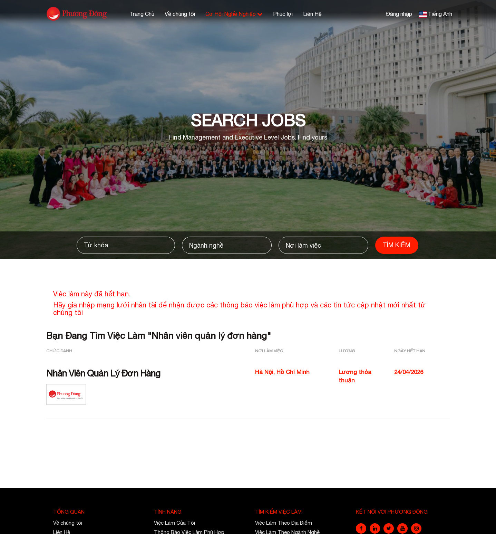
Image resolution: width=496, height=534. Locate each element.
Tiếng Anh (440, 14)
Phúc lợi (283, 14)
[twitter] (388, 528)
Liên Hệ (312, 14)
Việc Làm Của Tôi (174, 523)
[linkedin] (375, 528)
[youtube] (402, 528)
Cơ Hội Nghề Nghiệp (234, 14)
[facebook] (361, 528)
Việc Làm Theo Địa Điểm (283, 523)
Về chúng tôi (180, 14)
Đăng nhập (399, 14)
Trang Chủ (141, 14)
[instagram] (416, 528)
